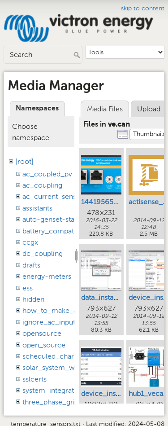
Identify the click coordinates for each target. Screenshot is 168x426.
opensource (41, 333)
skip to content (142, 8)
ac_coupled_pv (47, 174)
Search (77, 55)
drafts (31, 265)
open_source (43, 345)
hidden (33, 299)
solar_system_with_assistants (69, 367)
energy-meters (46, 276)
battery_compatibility (56, 231)
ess (27, 288)
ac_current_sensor (52, 196)
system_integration (53, 390)
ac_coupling (42, 185)
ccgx (30, 242)
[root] (24, 161)
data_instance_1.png (113, 297)
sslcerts (34, 379)
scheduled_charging (55, 356)
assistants (37, 208)
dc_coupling (42, 253)
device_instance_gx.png (120, 393)
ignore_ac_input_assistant (64, 322)
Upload (148, 109)
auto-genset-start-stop (59, 219)
